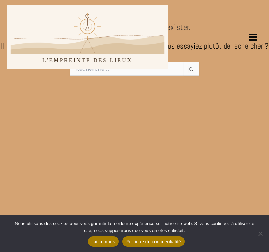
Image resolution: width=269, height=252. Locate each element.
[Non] (260, 233)
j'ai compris (103, 241)
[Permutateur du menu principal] (253, 37)
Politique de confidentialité (153, 241)
